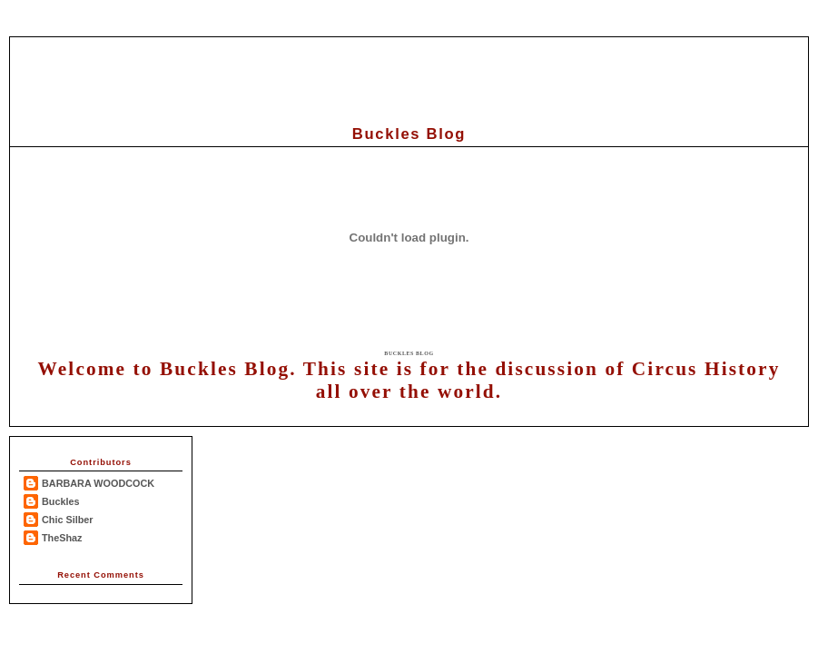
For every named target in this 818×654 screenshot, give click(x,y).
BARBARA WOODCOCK (98, 483)
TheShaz (62, 537)
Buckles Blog (408, 353)
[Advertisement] (409, 78)
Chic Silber (68, 519)
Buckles (61, 501)
